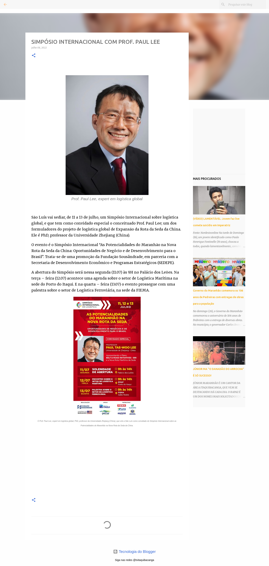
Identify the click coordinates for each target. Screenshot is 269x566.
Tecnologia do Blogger (134, 552)
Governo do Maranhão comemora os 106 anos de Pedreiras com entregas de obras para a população (218, 297)
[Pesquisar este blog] (246, 4)
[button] (33, 55)
